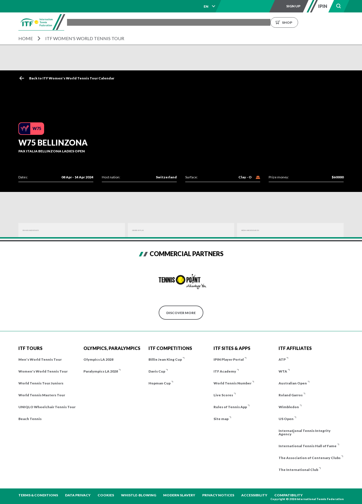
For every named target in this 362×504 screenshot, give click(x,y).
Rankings (217, 22)
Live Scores (223, 395)
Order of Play (145, 230)
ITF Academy (225, 371)
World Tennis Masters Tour (41, 395)
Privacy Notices (218, 495)
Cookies (106, 495)
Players (168, 22)
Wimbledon (289, 407)
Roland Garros (291, 395)
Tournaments (110, 22)
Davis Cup (156, 371)
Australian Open (293, 383)
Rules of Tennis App (230, 407)
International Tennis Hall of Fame (308, 446)
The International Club (298, 470)
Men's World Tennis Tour (40, 359)
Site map (221, 419)
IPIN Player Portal (229, 359)
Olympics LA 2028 (98, 359)
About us (263, 22)
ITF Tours (142, 22)
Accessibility (254, 495)
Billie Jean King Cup (165, 359)
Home (25, 38)
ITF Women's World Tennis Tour (84, 38)
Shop (339, 22)
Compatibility (288, 495)
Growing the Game (299, 22)
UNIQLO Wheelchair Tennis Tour (47, 407)
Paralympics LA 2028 (100, 371)
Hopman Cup (159, 383)
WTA (283, 371)
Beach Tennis (30, 419)
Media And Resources (262, 230)
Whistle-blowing (138, 495)
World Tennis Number (232, 383)
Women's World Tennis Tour (43, 371)
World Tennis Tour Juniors (40, 383)
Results (192, 22)
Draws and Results (41, 230)
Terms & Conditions (38, 495)
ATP (282, 359)
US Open (286, 419)
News (240, 22)
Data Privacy (77, 495)
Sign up (293, 6)
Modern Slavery (179, 495)
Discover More (181, 313)
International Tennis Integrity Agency (305, 432)
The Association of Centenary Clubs (310, 458)
